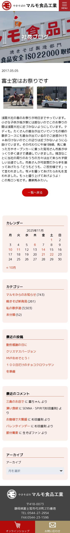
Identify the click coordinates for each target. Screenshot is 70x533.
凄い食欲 (12, 408)
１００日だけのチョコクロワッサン (30, 365)
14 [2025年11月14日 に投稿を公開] (43, 250)
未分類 (10, 315)
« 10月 (11, 268)
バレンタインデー (18, 426)
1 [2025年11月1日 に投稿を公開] (51, 240)
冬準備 (10, 371)
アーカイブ (13, 462)
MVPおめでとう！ (18, 358)
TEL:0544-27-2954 (35, 513)
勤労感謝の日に (16, 345)
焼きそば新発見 (16, 301)
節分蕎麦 (12, 433)
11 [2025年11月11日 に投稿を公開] (18, 250)
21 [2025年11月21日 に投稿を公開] (43, 254)
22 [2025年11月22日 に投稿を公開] (51, 254)
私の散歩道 (13, 308)
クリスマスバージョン (21, 351)
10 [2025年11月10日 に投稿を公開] (10, 250)
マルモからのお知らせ (21, 295)
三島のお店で (15, 402)
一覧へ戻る (35, 192)
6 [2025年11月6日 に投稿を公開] (35, 245)
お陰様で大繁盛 (16, 419)
